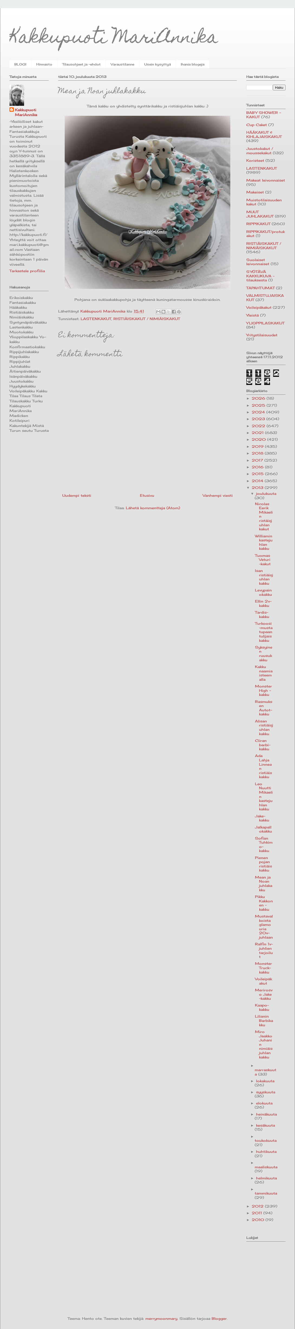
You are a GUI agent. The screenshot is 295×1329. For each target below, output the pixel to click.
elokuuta (264, 1103)
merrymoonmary (161, 1318)
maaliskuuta (266, 1167)
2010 (259, 1220)
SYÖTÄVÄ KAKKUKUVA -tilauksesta (260, 275)
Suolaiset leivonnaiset (257, 262)
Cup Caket (256, 125)
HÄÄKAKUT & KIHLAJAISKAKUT (264, 134)
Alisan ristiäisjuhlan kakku (264, 727)
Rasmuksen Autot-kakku (263, 707)
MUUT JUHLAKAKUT (260, 214)
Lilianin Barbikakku (264, 1020)
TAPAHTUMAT (260, 288)
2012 (258, 1206)
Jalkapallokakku (263, 829)
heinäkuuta (266, 1114)
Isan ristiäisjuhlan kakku (264, 576)
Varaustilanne (122, 64)
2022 (259, 426)
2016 (258, 467)
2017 (258, 460)
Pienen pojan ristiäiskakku (263, 864)
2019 (258, 446)
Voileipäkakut (258, 307)
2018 (258, 453)
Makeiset (255, 192)
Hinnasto (44, 64)
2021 (258, 432)
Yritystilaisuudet (261, 335)
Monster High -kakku (263, 690)
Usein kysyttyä (157, 64)
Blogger (219, 1318)
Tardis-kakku (262, 614)
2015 (258, 474)
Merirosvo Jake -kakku (264, 994)
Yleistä (252, 315)
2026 (259, 398)
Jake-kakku (262, 818)
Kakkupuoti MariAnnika (113, 38)
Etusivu (147, 495)
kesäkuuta (265, 1125)
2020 (259, 439)
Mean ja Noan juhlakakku (263, 883)
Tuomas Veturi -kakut (263, 559)
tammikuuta (266, 1193)
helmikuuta (266, 1178)
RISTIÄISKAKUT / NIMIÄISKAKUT (146, 319)
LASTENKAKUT (96, 319)
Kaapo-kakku (262, 1007)
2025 (259, 405)
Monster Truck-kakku (263, 967)
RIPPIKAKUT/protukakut (265, 233)
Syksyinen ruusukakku (263, 653)
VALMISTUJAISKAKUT (265, 297)
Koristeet (255, 160)
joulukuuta (266, 493)
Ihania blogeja (192, 64)
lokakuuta (265, 1081)
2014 (258, 481)
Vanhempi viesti (218, 495)
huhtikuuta (266, 1151)
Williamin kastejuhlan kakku (264, 542)
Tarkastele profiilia (27, 271)
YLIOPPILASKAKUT (265, 323)
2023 (259, 419)
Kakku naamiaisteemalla (264, 673)
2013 (258, 487)
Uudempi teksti (76, 495)
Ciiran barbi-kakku (262, 744)
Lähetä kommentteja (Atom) (153, 508)
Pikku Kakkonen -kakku (264, 903)
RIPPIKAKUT (258, 224)
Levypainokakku (263, 592)
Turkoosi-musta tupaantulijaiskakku (264, 631)
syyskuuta (265, 1092)
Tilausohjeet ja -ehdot (81, 64)
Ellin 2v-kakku (263, 603)
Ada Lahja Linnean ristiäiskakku (263, 766)
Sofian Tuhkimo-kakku (264, 844)
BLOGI (20, 64)
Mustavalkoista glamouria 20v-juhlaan (264, 926)
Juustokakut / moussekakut (259, 150)
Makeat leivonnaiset (265, 180)
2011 (257, 1213)
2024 (259, 412)
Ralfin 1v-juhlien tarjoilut (264, 950)
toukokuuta (266, 1140)
